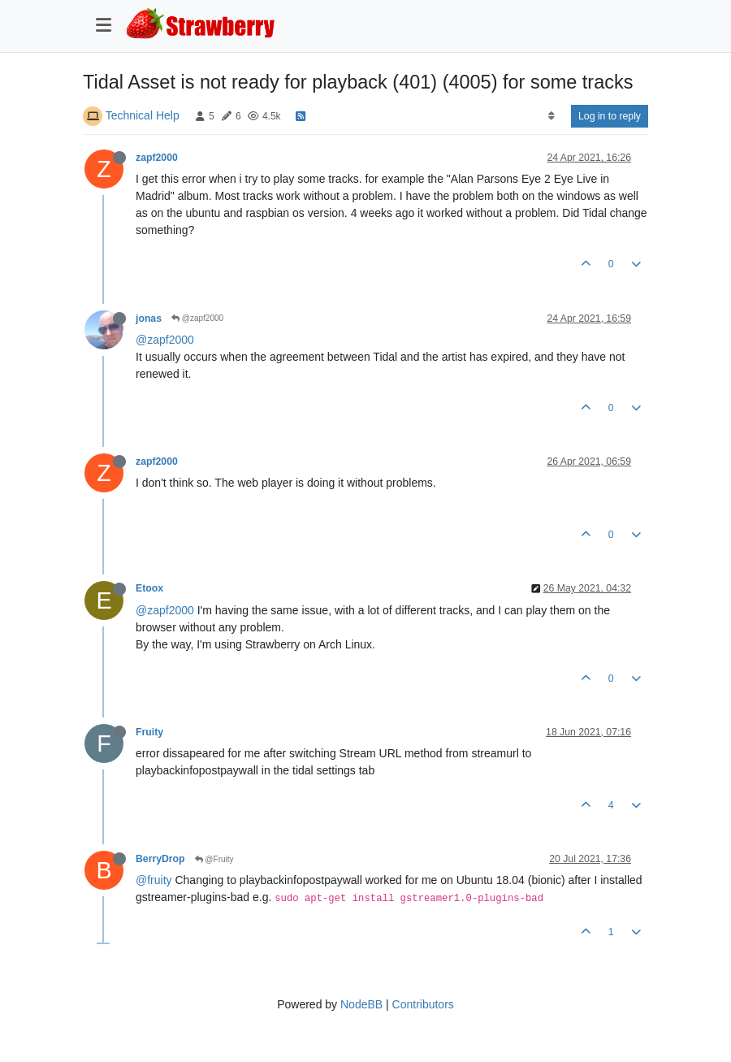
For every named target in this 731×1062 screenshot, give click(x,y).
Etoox (149, 588)
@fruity (154, 879)
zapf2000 (157, 157)
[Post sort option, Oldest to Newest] (551, 116)
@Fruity (214, 859)
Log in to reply (609, 116)
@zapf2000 (197, 318)
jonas (149, 318)
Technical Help (143, 115)
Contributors (423, 1004)
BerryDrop (160, 859)
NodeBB (361, 1004)
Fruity (149, 732)
